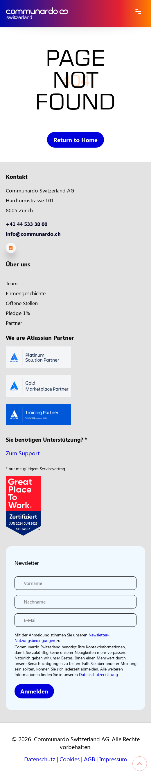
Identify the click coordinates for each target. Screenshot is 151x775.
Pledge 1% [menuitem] (18, 312)
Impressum (113, 759)
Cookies (70, 759)
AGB (89, 759)
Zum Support (23, 453)
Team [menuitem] (12, 283)
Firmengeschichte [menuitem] (26, 293)
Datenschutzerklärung (98, 674)
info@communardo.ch (33, 233)
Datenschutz (39, 759)
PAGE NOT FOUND (75, 83)
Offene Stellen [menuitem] (22, 303)
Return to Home (75, 140)
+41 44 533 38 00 (26, 223)
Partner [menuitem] (14, 322)
